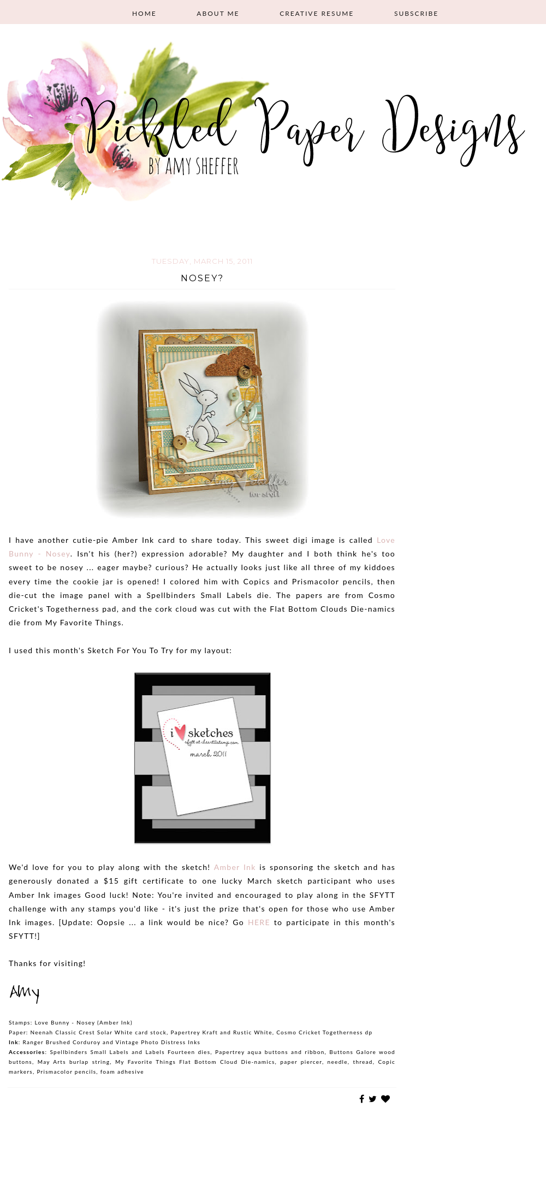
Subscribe (416, 13)
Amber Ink (235, 867)
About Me (218, 13)
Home (144, 13)
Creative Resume (317, 13)
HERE (261, 922)
